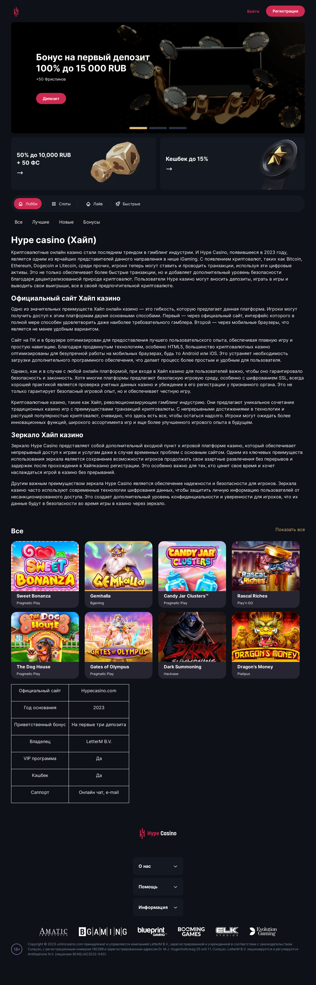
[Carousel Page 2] (158, 128)
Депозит (51, 98)
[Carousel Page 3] (178, 128)
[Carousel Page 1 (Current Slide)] (138, 128)
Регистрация (285, 11)
